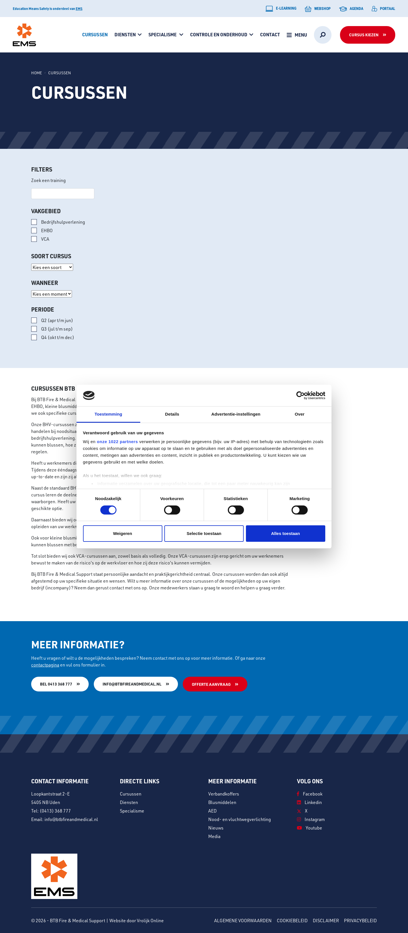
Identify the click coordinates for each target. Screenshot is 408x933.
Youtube (309, 827)
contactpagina (45, 665)
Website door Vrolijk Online (136, 920)
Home (36, 72)
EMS (79, 8)
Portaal (383, 9)
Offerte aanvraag (211, 684)
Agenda (351, 8)
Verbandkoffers (223, 793)
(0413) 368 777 (55, 810)
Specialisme (162, 34)
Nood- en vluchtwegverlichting (239, 819)
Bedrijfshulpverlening (63, 222)
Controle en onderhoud (218, 34)
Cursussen (95, 34)
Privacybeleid (360, 920)
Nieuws (216, 827)
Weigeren (122, 533)
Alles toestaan (285, 533)
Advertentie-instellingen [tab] (235, 414)
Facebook (309, 793)
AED (212, 810)
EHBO (47, 230)
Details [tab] (172, 414)
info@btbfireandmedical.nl (132, 684)
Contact (270, 34)
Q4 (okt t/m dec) (57, 337)
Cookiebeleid (292, 920)
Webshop (318, 9)
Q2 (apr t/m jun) (57, 320)
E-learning (280, 8)
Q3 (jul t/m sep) (57, 329)
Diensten (125, 34)
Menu (301, 35)
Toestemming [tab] (108, 414)
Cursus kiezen (364, 34)
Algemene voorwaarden (243, 920)
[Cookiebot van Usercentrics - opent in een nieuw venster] (300, 395)
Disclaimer (326, 920)
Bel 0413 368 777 (56, 684)
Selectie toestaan (204, 533)
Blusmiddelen (222, 802)
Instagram (311, 819)
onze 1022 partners (117, 441)
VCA (45, 239)
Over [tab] (300, 414)
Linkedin (309, 802)
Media (214, 836)
